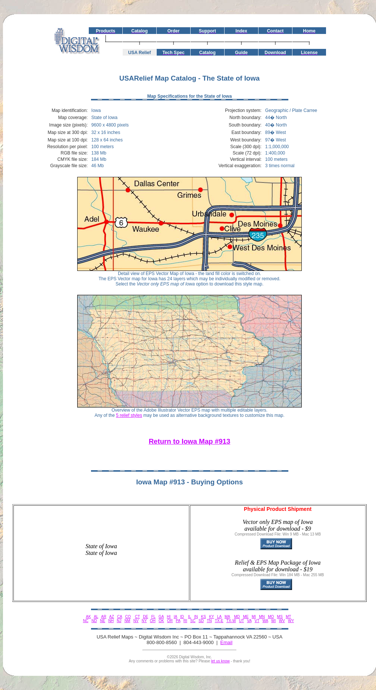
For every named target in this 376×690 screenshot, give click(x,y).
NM (128, 621)
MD (237, 617)
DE (145, 617)
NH (110, 621)
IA (175, 617)
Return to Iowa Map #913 (190, 441)
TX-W (231, 621)
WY (291, 621)
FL (153, 617)
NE (102, 621)
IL (189, 617)
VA (249, 621)
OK (161, 621)
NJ (119, 621)
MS (280, 617)
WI (273, 621)
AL (96, 617)
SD (201, 621)
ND (94, 621)
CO (128, 617)
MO (271, 617)
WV (282, 621)
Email (226, 642)
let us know (220, 661)
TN (209, 621)
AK (88, 617)
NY (144, 621)
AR (103, 617)
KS (203, 617)
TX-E (219, 621)
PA (178, 621)
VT (257, 621)
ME (245, 617)
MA (227, 617)
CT (137, 617)
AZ (111, 617)
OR (170, 621)
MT (288, 617)
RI (185, 621)
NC (85, 621)
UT (241, 621)
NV (136, 621)
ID (182, 617)
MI (254, 617)
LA (219, 617)
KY (211, 617)
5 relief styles (129, 415)
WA (265, 621)
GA (161, 617)
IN (196, 617)
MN (262, 617)
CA (119, 617)
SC (192, 621)
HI (168, 617)
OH (153, 621)
